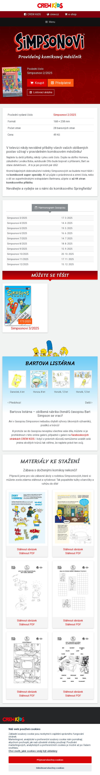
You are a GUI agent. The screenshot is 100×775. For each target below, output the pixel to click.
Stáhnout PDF (27, 553)
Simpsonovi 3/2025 (25, 328)
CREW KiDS (32, 14)
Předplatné (60, 83)
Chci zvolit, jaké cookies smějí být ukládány (33, 751)
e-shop (70, 14)
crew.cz (52, 14)
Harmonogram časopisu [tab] (49, 207)
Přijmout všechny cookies (50, 760)
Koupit (37, 83)
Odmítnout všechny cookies (50, 768)
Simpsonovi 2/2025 (64, 114)
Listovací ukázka (40, 92)
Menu (50, 21)
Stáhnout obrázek (27, 549)
